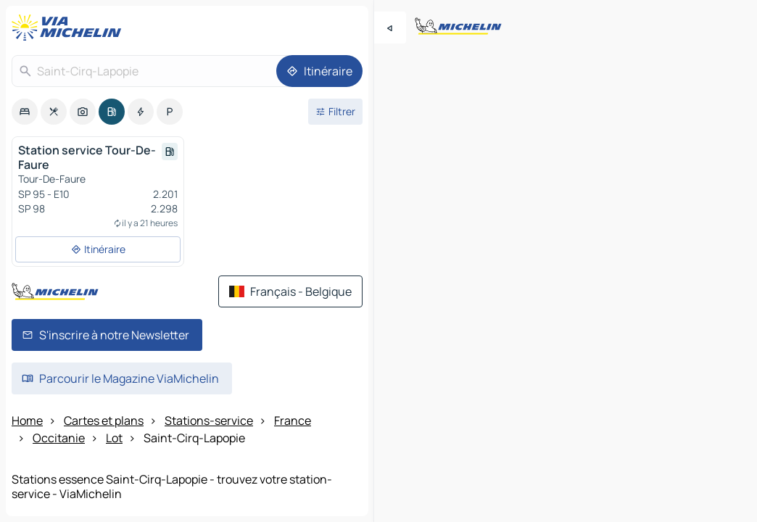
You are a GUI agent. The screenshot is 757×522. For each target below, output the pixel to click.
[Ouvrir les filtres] (335, 112)
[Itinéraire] (319, 71)
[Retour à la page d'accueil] (70, 28)
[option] (25, 112)
